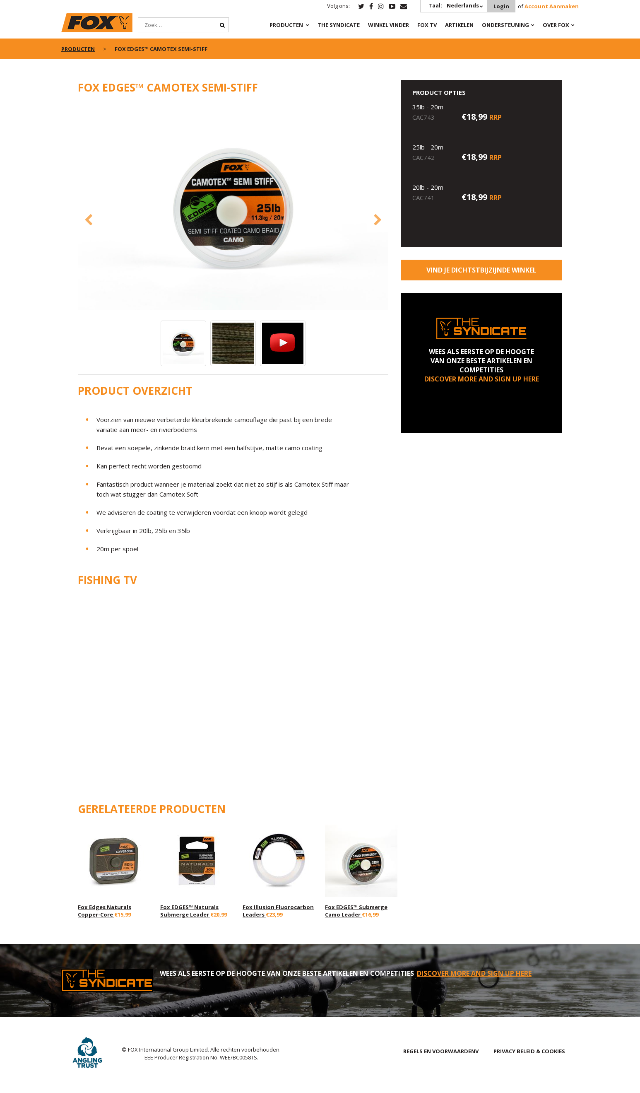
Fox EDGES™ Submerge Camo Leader (356, 910)
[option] (233, 207)
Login (501, 6)
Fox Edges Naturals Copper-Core (104, 910)
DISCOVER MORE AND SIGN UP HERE (481, 379)
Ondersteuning (505, 25)
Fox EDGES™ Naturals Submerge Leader (189, 910)
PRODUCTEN (286, 25)
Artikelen (459, 25)
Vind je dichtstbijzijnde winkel (481, 270)
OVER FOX (556, 25)
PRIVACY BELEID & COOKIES (529, 1051)
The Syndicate (339, 25)
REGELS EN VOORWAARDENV (441, 1051)
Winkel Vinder (388, 25)
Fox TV (427, 25)
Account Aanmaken (552, 6)
